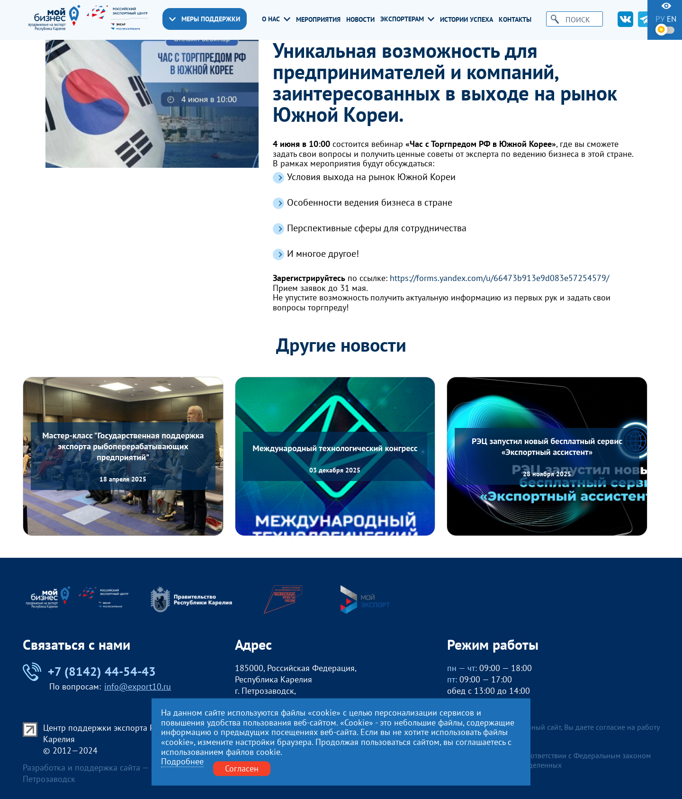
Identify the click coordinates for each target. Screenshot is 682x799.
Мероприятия (318, 19)
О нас (276, 19)
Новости (360, 19)
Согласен (242, 768)
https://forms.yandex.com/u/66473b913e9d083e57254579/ (499, 278)
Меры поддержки (204, 19)
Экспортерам (407, 19)
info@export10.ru (137, 686)
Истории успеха (466, 19)
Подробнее (182, 762)
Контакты (515, 19)
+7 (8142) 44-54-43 (89, 672)
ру (659, 19)
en (671, 19)
